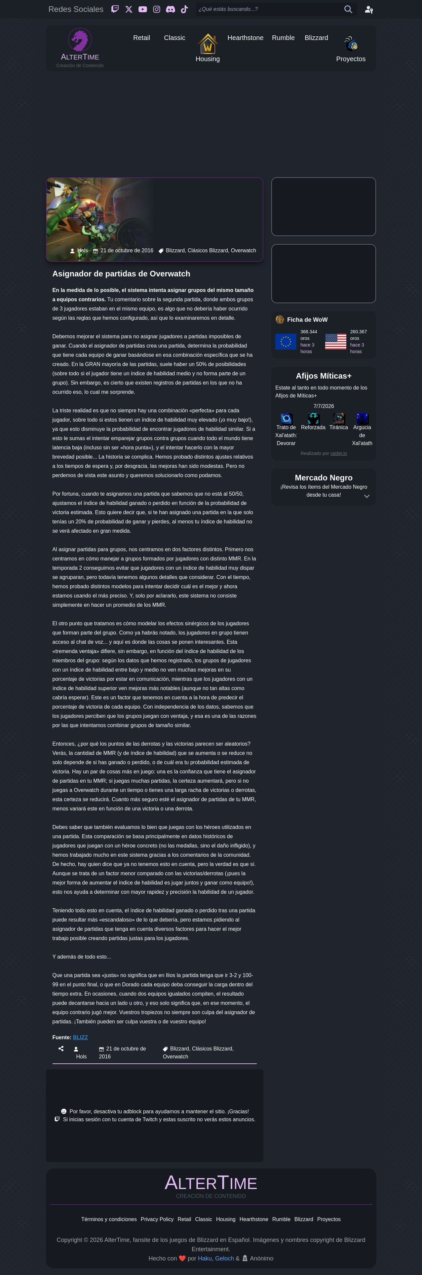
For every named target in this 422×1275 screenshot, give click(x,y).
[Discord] (170, 9)
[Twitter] (129, 9)
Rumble (281, 1219)
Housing (226, 1219)
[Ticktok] (184, 9)
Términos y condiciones (109, 1219)
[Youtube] (143, 9)
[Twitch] (115, 9)
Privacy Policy (157, 1219)
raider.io (338, 453)
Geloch (224, 1258)
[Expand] (367, 496)
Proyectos (329, 1219)
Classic (203, 1219)
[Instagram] (157, 9)
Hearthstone (254, 1219)
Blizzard (303, 1219)
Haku (205, 1258)
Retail (184, 1219)
